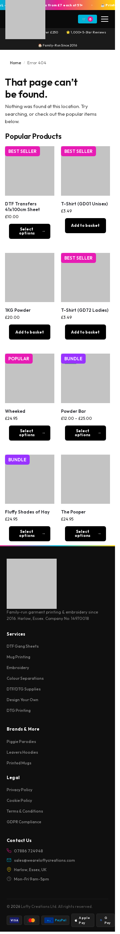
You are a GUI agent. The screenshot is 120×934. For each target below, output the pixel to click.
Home (15, 62)
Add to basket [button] (85, 225)
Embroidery (18, 667)
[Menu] (105, 19)
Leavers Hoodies (22, 752)
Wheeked (15, 411)
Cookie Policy (19, 800)
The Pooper (73, 512)
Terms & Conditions (25, 811)
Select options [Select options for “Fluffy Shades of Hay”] (27, 533)
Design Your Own (22, 699)
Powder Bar (73, 411)
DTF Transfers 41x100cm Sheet (22, 206)
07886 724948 (25, 850)
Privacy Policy (19, 789)
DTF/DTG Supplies (24, 688)
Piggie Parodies (21, 741)
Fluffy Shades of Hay (27, 512)
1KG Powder (18, 310)
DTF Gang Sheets (23, 646)
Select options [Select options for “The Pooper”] (82, 533)
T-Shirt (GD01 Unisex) (84, 203)
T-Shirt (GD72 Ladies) (84, 310)
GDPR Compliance (24, 821)
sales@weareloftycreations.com (41, 860)
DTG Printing (19, 710)
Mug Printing (18, 656)
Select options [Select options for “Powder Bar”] (82, 432)
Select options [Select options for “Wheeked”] (27, 432)
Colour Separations (25, 678)
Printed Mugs (19, 762)
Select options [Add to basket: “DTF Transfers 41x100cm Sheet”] (27, 231)
